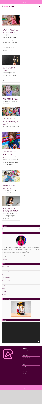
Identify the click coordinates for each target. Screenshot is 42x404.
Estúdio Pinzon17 (31, 385)
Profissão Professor (6, 288)
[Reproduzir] (3, 341)
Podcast (4, 285)
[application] (21, 332)
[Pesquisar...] (21, 229)
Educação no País (6, 277)
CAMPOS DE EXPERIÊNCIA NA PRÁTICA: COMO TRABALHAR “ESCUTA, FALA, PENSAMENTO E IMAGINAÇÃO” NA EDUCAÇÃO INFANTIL (10, 121)
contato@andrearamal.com (24, 0)
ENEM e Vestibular (6, 280)
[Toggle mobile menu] (39, 6)
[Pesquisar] (3, 229)
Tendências (5, 291)
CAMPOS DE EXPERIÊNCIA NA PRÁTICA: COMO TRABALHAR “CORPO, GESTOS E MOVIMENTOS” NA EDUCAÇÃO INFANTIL (10, 154)
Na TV (4, 283)
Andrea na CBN (6, 266)
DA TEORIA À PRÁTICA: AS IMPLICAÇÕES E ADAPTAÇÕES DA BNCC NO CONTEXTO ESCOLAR (10, 210)
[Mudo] (36, 341)
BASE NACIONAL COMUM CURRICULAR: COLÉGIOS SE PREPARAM (9, 69)
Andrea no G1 (6, 269)
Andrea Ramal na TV (7, 271)
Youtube (4, 294)
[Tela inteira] (38, 341)
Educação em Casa (6, 274)
